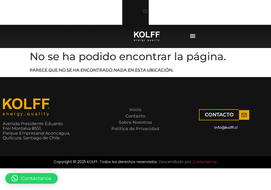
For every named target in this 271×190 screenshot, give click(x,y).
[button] (45, 15)
